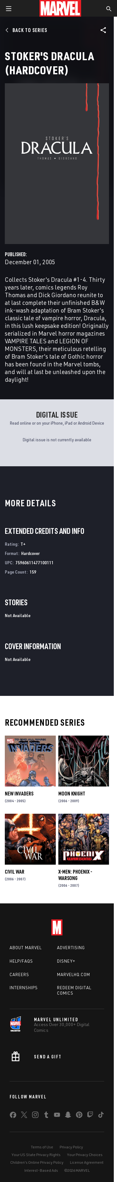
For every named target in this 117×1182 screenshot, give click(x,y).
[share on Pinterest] (79, 1116)
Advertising (71, 947)
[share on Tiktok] (101, 1116)
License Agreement (87, 1162)
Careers (19, 974)
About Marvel (26, 947)
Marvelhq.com (73, 974)
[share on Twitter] (24, 1116)
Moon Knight (71, 793)
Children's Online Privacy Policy (36, 1162)
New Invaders (19, 793)
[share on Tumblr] (46, 1116)
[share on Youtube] (57, 1116)
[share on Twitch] (90, 1116)
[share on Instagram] (35, 1116)
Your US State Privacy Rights (36, 1154)
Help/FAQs (21, 961)
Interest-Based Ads (41, 1170)
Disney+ (66, 961)
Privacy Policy (71, 1147)
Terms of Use (42, 1147)
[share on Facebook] (13, 1116)
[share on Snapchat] (68, 1116)
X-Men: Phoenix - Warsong (75, 874)
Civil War (14, 871)
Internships (24, 987)
